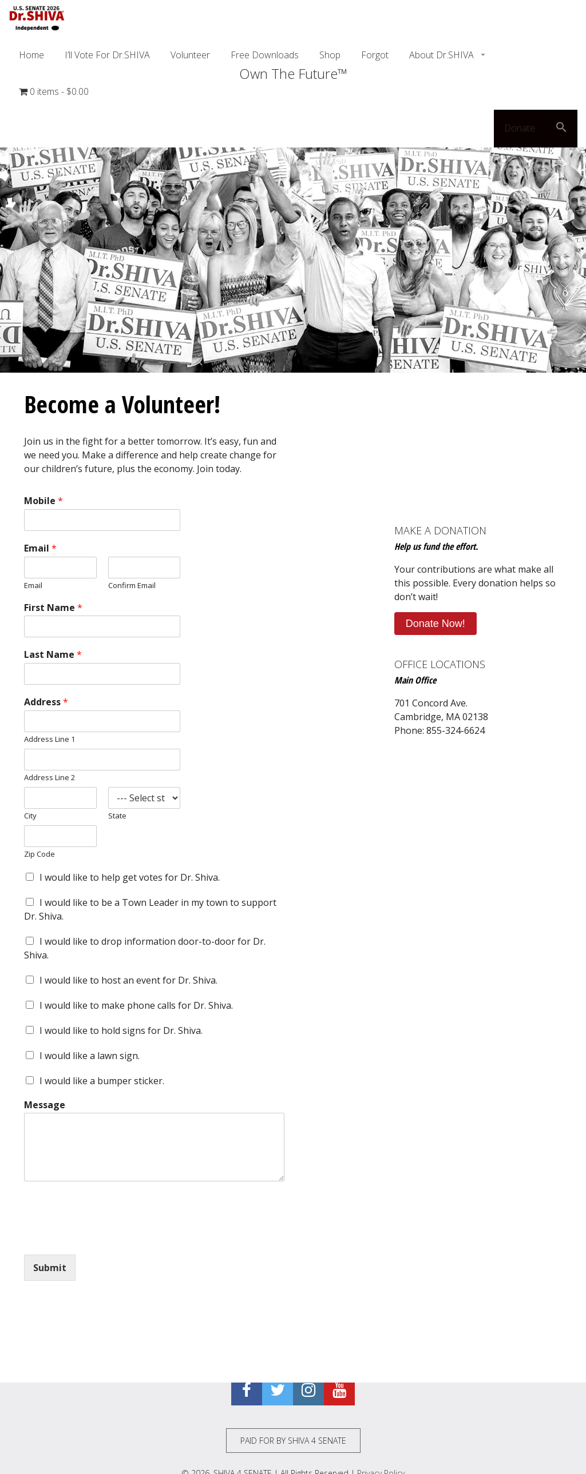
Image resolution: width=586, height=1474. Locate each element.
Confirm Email (132, 585)
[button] (561, 128)
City (30, 816)
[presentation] (111, 1236)
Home (31, 55)
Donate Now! (435, 623)
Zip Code (39, 854)
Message (44, 1105)
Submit (49, 1267)
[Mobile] (102, 520)
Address (46, 702)
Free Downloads (265, 55)
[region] (293, 226)
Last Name (53, 655)
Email (40, 548)
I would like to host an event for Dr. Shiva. (128, 980)
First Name (53, 608)
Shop (329, 55)
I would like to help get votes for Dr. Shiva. (129, 877)
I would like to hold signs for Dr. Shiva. (121, 1030)
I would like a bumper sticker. (101, 1080)
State (117, 816)
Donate (519, 128)
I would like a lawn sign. (89, 1055)
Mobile (43, 501)
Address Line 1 (49, 739)
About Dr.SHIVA (442, 55)
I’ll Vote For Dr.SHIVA (107, 55)
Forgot (375, 55)
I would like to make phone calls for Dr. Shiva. (136, 1005)
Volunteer (190, 55)
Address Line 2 (49, 777)
